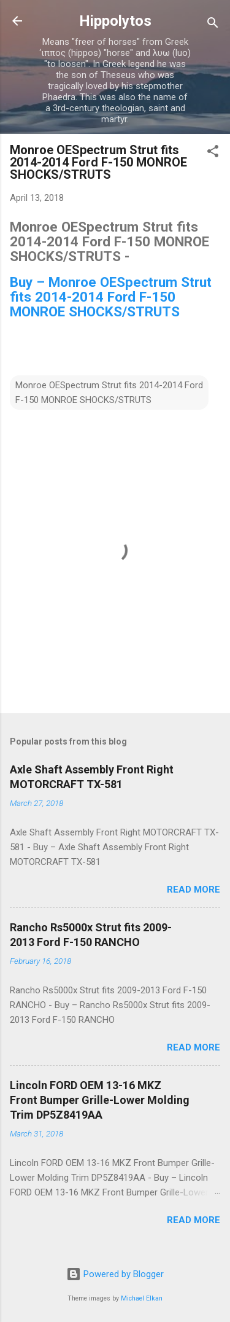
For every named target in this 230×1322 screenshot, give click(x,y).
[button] (212, 153)
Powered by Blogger (115, 1274)
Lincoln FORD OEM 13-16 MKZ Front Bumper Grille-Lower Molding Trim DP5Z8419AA (100, 1100)
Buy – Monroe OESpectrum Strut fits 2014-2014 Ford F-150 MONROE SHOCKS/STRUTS (111, 296)
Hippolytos (115, 20)
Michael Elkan (142, 1298)
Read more (193, 889)
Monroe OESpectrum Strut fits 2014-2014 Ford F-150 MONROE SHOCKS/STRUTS (109, 392)
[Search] (212, 25)
